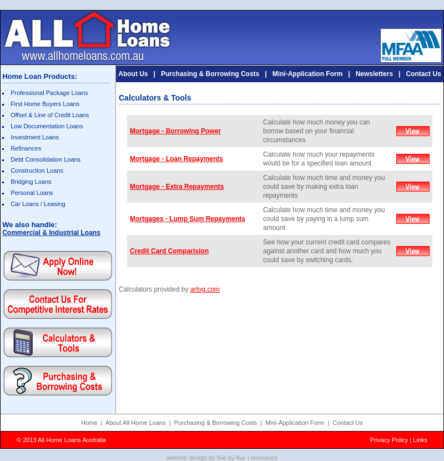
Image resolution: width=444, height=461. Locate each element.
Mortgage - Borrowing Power (175, 131)
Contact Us (423, 74)
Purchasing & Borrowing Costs (210, 74)
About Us (133, 74)
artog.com (205, 289)
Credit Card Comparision (169, 251)
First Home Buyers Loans (45, 104)
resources (264, 457)
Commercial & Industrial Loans (51, 233)
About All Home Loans (135, 422)
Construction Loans (37, 170)
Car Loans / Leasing (38, 204)
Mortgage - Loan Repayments (176, 159)
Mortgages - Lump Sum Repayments (187, 219)
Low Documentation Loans (47, 126)
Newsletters (374, 74)
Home (89, 422)
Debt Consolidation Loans (45, 159)
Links (420, 440)
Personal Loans (32, 192)
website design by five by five (206, 457)
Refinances (26, 148)
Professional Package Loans (49, 92)
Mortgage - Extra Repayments (177, 187)
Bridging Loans (31, 181)
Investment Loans (35, 137)
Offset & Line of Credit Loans (50, 115)
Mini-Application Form (308, 74)
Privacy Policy (389, 440)
